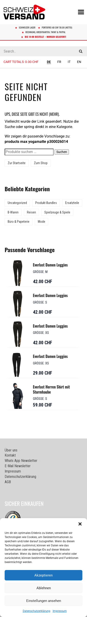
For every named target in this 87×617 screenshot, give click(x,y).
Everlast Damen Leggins (50, 265)
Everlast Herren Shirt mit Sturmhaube (51, 389)
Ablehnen (43, 588)
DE (49, 62)
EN (79, 62)
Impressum (60, 611)
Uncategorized (17, 203)
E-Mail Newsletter (18, 466)
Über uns (11, 450)
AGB (8, 482)
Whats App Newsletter (21, 460)
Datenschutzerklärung (36, 611)
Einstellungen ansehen (43, 601)
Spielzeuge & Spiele (57, 212)
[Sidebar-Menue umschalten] (43, 68)
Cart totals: (21, 62)
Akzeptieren (43, 575)
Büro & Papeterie (18, 221)
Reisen (31, 212)
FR (59, 62)
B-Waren (13, 212)
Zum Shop (41, 163)
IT (69, 62)
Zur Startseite (17, 163)
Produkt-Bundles (46, 203)
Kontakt (10, 455)
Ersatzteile (72, 203)
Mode (41, 221)
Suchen (61, 152)
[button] (80, 524)
